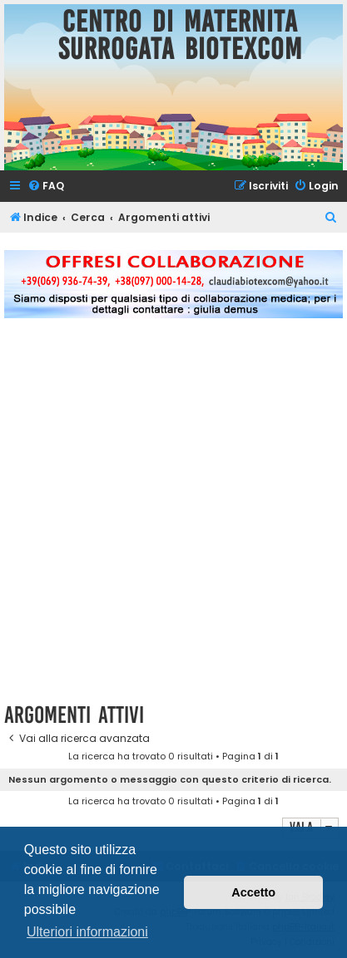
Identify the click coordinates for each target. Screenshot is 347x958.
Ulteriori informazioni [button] (87, 932)
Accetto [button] (253, 892)
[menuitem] (45, 186)
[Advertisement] (173, 519)
